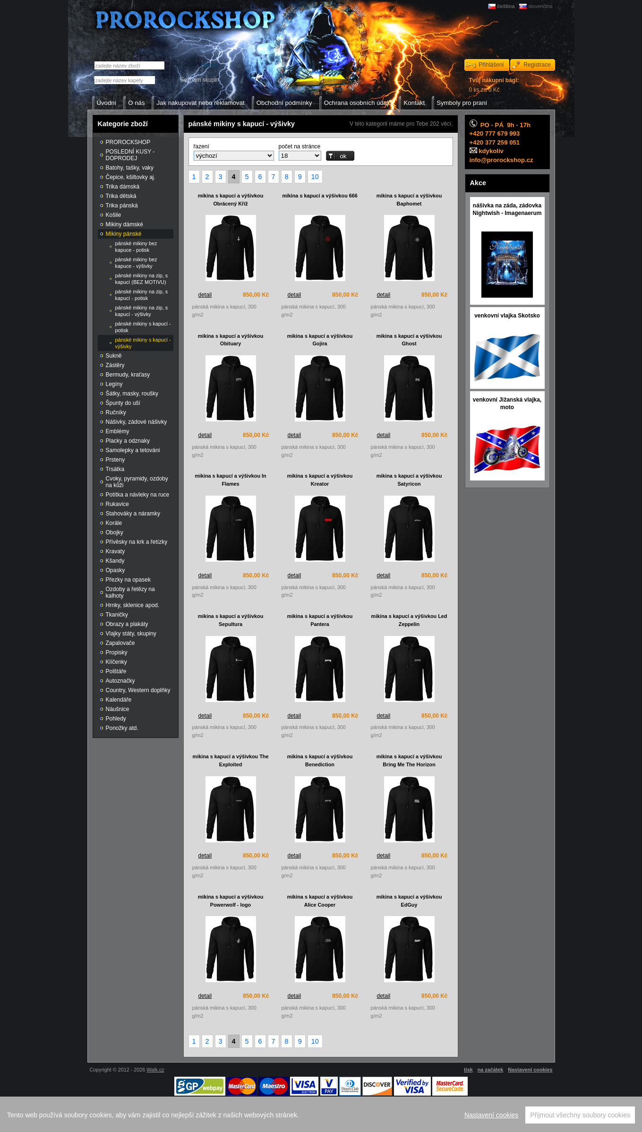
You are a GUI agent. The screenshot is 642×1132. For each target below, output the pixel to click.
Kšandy (115, 560)
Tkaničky (117, 614)
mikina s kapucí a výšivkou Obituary (231, 340)
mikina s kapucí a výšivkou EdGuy (409, 901)
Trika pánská (122, 205)
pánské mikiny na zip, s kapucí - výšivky (141, 311)
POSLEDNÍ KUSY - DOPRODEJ (130, 155)
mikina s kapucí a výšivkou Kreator (320, 480)
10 (315, 176)
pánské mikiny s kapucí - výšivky (143, 343)
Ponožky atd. (122, 728)
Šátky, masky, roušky (132, 393)
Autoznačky (120, 680)
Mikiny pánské (124, 234)
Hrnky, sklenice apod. (133, 605)
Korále (114, 523)
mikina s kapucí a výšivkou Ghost (409, 340)
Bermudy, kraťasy (128, 374)
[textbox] (124, 80)
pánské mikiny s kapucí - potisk (143, 327)
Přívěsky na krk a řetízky (137, 542)
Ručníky (116, 412)
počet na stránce (300, 146)
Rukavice (117, 504)
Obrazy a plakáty (127, 624)
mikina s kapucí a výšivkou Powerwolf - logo (231, 901)
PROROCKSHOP (128, 142)
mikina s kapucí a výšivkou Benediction (320, 760)
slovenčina (540, 6)
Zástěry (115, 365)
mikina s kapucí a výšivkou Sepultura (231, 620)
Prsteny (115, 459)
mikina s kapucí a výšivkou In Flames (230, 480)
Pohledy (116, 718)
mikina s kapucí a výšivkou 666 (320, 195)
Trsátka (115, 469)
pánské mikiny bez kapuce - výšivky (136, 263)
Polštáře (116, 671)
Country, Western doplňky (138, 690)
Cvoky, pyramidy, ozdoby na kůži (137, 482)
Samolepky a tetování (133, 450)
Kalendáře (119, 699)
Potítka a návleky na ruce (138, 494)
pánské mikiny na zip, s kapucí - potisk (141, 295)
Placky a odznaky (128, 440)
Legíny (114, 384)
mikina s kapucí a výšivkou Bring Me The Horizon (409, 760)
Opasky (115, 570)
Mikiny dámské (124, 224)
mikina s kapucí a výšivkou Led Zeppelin (409, 620)
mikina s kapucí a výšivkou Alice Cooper (320, 901)
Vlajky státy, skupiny (131, 633)
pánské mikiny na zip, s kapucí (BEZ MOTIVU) (141, 279)
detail (205, 295)
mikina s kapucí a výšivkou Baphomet (409, 199)
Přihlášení (491, 64)
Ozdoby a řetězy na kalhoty (130, 592)
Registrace (536, 64)
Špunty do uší (123, 403)
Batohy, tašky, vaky (130, 167)
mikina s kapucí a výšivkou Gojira (320, 340)
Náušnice (117, 709)
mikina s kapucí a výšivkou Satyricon (409, 480)
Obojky (114, 532)
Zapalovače (120, 643)
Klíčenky (116, 662)
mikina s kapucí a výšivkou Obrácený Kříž (231, 199)
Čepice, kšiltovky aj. (130, 177)
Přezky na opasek (128, 579)
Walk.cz (155, 1069)
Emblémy (117, 431)
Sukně (114, 355)
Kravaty (115, 551)
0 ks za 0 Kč (494, 85)
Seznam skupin (199, 80)
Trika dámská (123, 186)
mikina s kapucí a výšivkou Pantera (320, 620)
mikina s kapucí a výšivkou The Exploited (231, 760)
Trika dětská (121, 196)
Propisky (117, 652)
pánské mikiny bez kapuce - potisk (136, 246)
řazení (201, 146)
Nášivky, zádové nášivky (136, 422)
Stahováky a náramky (133, 513)
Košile (113, 215)
